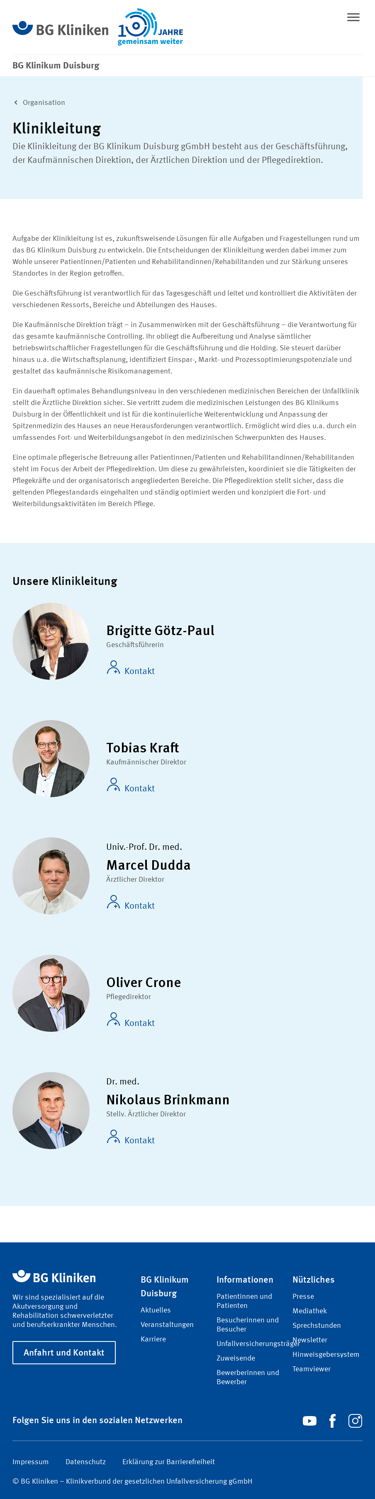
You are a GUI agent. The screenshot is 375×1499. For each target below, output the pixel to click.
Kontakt (131, 668)
